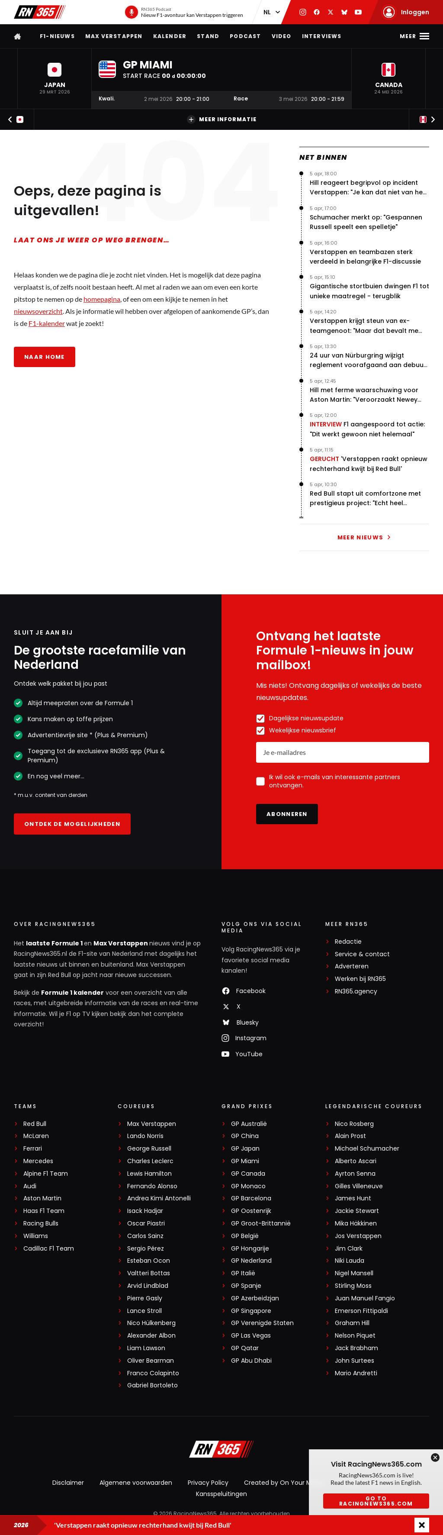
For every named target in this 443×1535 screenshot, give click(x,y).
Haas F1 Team (43, 1211)
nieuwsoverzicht (38, 311)
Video (282, 36)
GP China (245, 1136)
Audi (29, 1186)
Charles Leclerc (150, 1161)
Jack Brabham (356, 1348)
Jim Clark (349, 1248)
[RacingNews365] (221, 1450)
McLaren (36, 1136)
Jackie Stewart (357, 1211)
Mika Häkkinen (356, 1223)
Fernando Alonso (152, 1186)
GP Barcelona (251, 1198)
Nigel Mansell (354, 1273)
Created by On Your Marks (284, 1482)
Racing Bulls (40, 1223)
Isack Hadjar (145, 1211)
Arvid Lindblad (147, 1286)
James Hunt (353, 1198)
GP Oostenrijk (251, 1211)
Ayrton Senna (355, 1173)
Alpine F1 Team (45, 1173)
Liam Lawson (146, 1348)
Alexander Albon (151, 1335)
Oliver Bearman (150, 1360)
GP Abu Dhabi (251, 1360)
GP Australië (249, 1124)
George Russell (149, 1148)
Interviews (322, 36)
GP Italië (243, 1273)
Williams (35, 1236)
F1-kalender (47, 323)
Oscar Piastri (146, 1223)
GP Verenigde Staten (262, 1323)
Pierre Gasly (144, 1298)
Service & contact (362, 954)
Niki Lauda (349, 1260)
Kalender (170, 36)
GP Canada (248, 1173)
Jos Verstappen (358, 1236)
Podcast (245, 36)
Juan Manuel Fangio (365, 1298)
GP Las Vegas (251, 1335)
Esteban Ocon (148, 1260)
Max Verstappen (114, 36)
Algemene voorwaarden (136, 1482)
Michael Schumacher (367, 1148)
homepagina (101, 299)
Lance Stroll (144, 1311)
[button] (54, 78)
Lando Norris (145, 1136)
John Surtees (354, 1360)
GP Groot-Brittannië (261, 1223)
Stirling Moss (353, 1286)
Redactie (348, 941)
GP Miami (245, 1161)
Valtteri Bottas (148, 1273)
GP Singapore (251, 1311)
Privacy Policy (208, 1482)
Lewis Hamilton (149, 1173)
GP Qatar (245, 1348)
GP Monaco (248, 1186)
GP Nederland (251, 1260)
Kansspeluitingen (221, 1494)
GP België (245, 1236)
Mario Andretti (356, 1373)
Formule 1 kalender (72, 992)
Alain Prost (350, 1136)
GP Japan (245, 1148)
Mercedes (38, 1161)
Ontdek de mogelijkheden (72, 824)
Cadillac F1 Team (48, 1248)
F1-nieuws (57, 36)
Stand (208, 36)
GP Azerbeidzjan (255, 1298)
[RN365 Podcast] (183, 12)
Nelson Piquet (355, 1335)
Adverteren (352, 966)
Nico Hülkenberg (151, 1323)
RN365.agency (356, 991)
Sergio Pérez (145, 1248)
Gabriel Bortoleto (152, 1385)
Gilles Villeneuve (359, 1186)
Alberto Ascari (355, 1161)
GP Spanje (246, 1286)
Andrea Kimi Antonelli (159, 1198)
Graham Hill (352, 1323)
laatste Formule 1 (55, 943)
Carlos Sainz (145, 1236)
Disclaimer (68, 1482)
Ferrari (32, 1148)
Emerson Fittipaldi (361, 1311)
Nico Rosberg (354, 1124)
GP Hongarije (250, 1248)
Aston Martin (42, 1198)
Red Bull (34, 1124)
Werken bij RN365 (360, 979)
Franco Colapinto (153, 1373)
